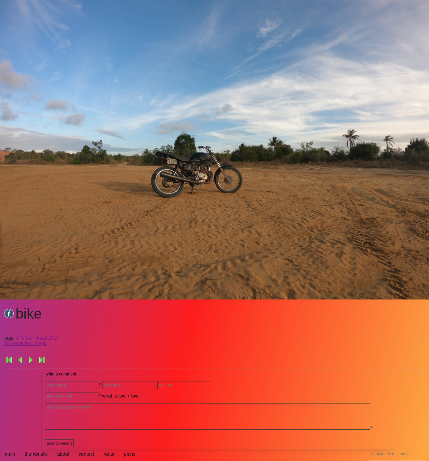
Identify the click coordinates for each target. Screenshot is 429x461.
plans (129, 454)
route (109, 454)
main (10, 454)
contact (86, 454)
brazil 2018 (47, 338)
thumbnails (36, 454)
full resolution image (25, 343)
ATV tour (25, 338)
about (63, 454)
